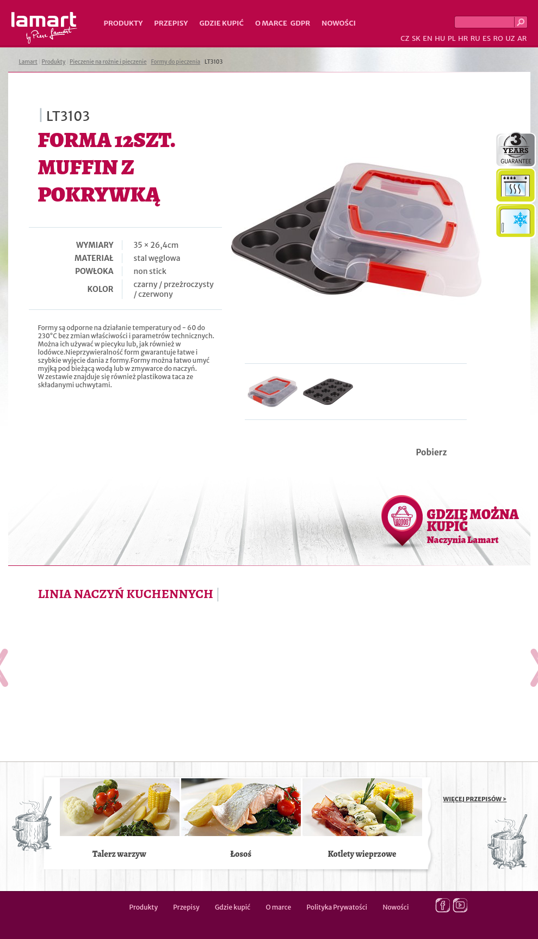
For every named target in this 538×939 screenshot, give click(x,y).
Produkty (123, 23)
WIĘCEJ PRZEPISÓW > (475, 799)
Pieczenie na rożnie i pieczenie (108, 61)
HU (440, 38)
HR (463, 38)
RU (475, 38)
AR (522, 38)
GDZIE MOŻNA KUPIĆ (473, 525)
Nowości (338, 23)
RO (498, 38)
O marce (271, 23)
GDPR (300, 23)
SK (416, 38)
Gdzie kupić (221, 23)
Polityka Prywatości (337, 907)
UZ (510, 38)
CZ (404, 38)
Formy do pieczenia (175, 61)
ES (487, 38)
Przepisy (171, 23)
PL (452, 38)
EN (427, 38)
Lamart (44, 28)
